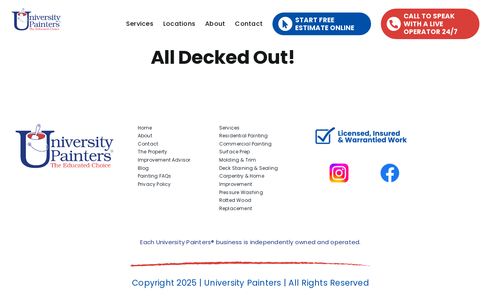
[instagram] (338, 152)
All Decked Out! (223, 57)
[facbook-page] (389, 152)
